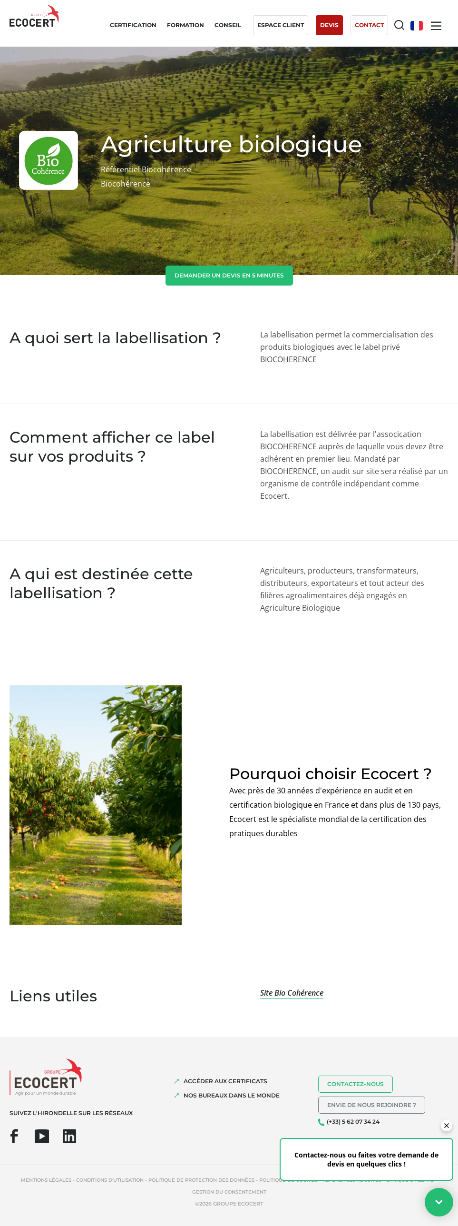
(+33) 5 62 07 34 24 (353, 1121)
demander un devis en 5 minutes (229, 275)
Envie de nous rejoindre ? (371, 1104)
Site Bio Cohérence (291, 993)
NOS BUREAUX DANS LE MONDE (232, 1095)
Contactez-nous (355, 1084)
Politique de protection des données (201, 1180)
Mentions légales (46, 1180)
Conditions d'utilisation (110, 1180)
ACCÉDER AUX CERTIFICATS (225, 1081)
